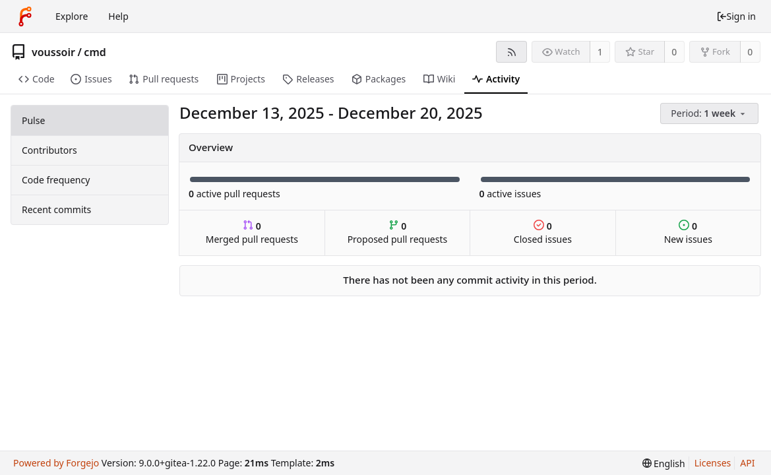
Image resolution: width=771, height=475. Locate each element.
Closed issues (543, 232)
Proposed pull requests (398, 232)
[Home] (25, 16)
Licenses (712, 463)
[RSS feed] (511, 52)
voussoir (53, 52)
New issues (688, 232)
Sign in (736, 16)
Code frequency (56, 180)
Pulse (33, 120)
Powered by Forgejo (56, 463)
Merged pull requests (252, 232)
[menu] (710, 114)
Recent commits (56, 209)
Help (118, 16)
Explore (71, 16)
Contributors (49, 150)
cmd (95, 52)
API (747, 463)
